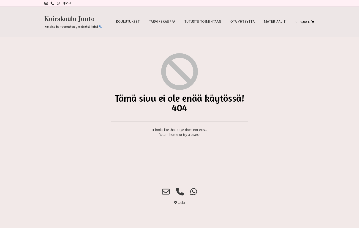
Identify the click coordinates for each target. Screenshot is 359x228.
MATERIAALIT (275, 21)
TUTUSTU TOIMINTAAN (202, 21)
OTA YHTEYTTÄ (242, 21)
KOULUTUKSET (128, 21)
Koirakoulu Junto (69, 18)
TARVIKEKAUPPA (162, 21)
